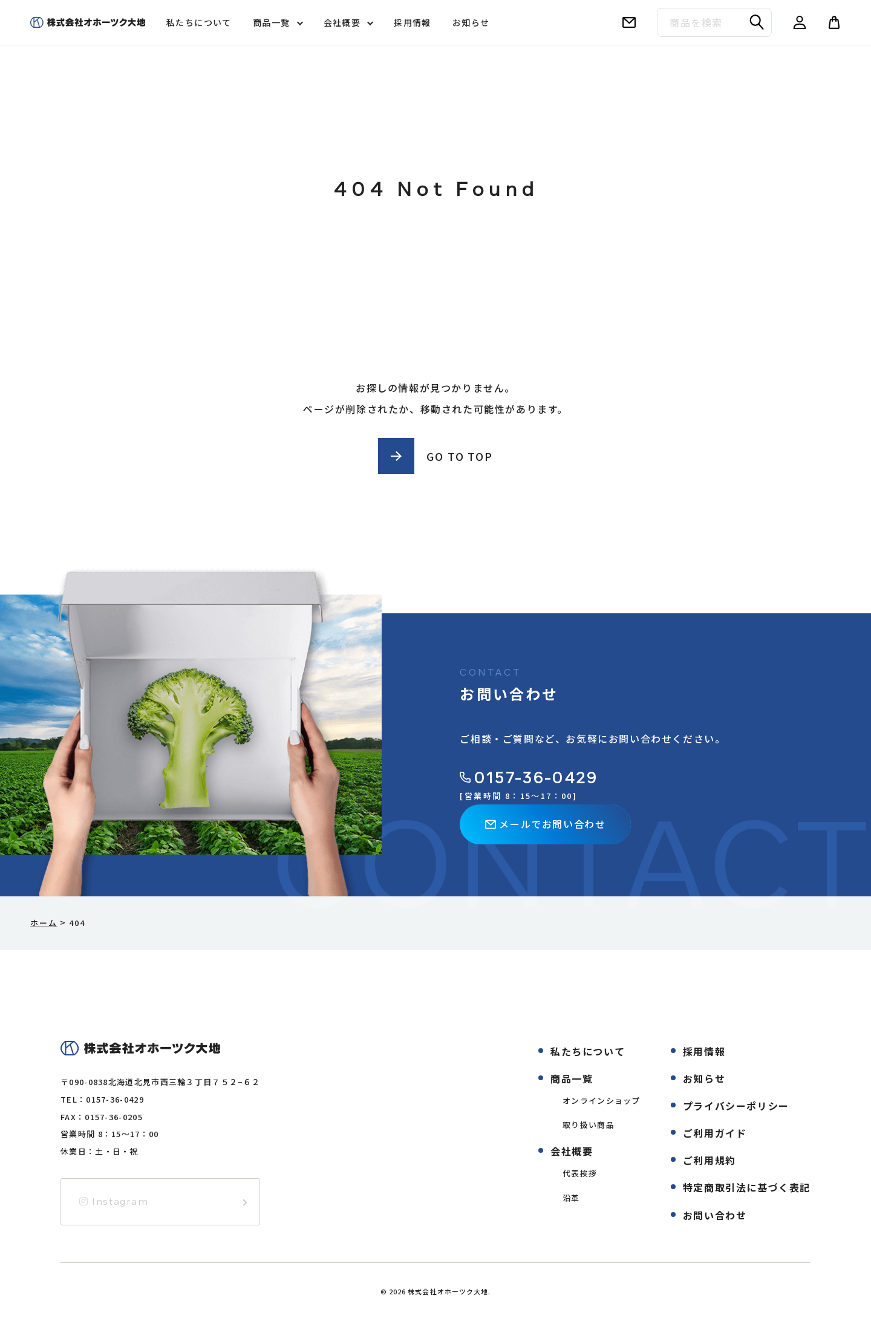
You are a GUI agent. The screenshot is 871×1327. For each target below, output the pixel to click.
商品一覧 (271, 22)
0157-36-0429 (529, 777)
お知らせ (471, 22)
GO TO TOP (459, 456)
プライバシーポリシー (736, 1105)
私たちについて (199, 22)
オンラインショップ (602, 1100)
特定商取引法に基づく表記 (747, 1187)
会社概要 (342, 22)
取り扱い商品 (589, 1124)
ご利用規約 (709, 1160)
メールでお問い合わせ (545, 824)
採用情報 (412, 22)
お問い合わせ (715, 1215)
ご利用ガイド (715, 1133)
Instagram (114, 1201)
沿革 (571, 1198)
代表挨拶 (580, 1173)
